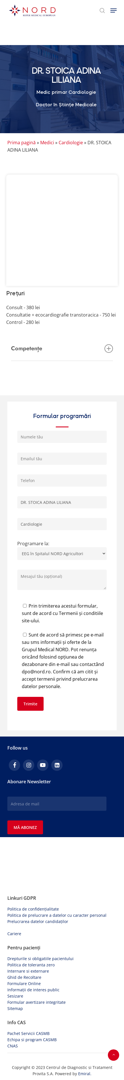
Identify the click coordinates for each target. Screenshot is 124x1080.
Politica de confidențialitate (33, 909)
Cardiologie (71, 142)
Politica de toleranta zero (31, 964)
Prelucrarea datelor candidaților (37, 921)
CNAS (12, 1046)
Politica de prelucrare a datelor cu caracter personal (56, 915)
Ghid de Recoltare (24, 977)
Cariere (14, 933)
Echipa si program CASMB (32, 1039)
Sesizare (15, 996)
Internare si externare (28, 971)
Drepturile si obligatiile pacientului (40, 958)
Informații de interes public (33, 989)
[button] (113, 10)
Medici (47, 142)
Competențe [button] (62, 348)
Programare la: (61, 551)
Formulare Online (24, 983)
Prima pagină (21, 142)
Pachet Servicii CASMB (28, 1033)
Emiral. (84, 1073)
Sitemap (15, 1008)
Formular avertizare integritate (36, 1002)
